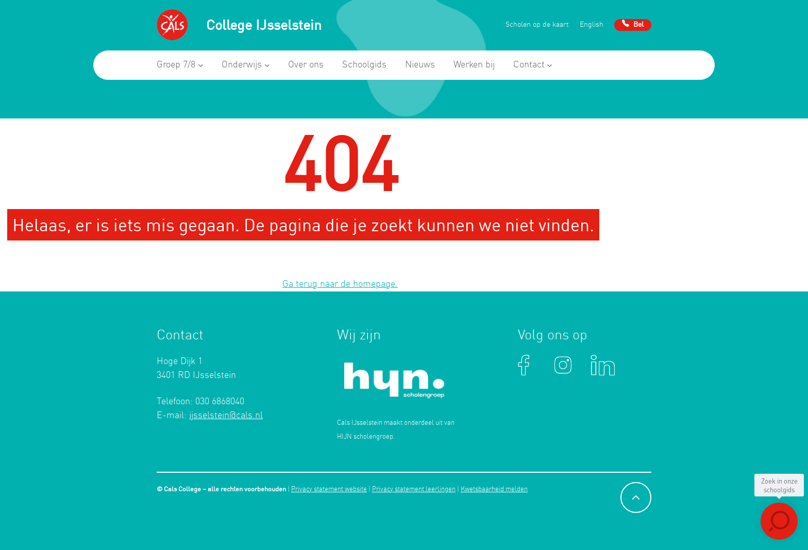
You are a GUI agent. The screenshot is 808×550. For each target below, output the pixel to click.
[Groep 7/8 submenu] (201, 65)
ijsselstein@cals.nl (226, 415)
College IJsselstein (264, 24)
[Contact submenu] (549, 65)
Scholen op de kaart (537, 25)
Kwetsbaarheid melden (494, 489)
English (591, 25)
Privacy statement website (329, 489)
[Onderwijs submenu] (267, 65)
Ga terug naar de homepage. (340, 284)
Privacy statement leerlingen (414, 489)
